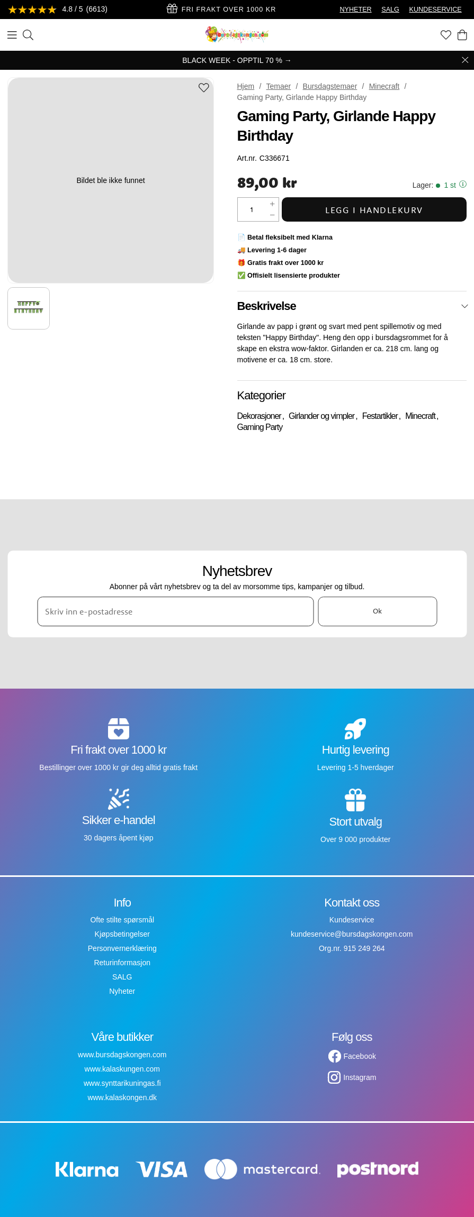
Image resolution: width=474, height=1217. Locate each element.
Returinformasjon (122, 962)
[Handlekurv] (462, 35)
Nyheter (122, 991)
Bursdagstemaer (330, 86)
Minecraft (384, 86)
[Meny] (12, 35)
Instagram (359, 1077)
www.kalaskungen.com (122, 1069)
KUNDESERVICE (435, 9)
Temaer (278, 86)
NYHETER (355, 9)
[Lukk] (465, 306)
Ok (377, 611)
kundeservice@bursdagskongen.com (352, 934)
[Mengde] (252, 209)
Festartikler (380, 415)
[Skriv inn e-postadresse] (175, 611)
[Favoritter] (446, 35)
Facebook (360, 1056)
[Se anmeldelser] (57, 10)
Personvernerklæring (122, 948)
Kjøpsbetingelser (122, 934)
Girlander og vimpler (321, 415)
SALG (390, 9)
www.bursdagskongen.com (122, 1054)
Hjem (246, 86)
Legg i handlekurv (374, 209)
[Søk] (28, 35)
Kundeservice (351, 920)
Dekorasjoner (259, 415)
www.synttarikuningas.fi (122, 1083)
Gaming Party (260, 427)
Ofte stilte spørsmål (122, 920)
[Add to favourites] (204, 89)
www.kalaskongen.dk (122, 1097)
